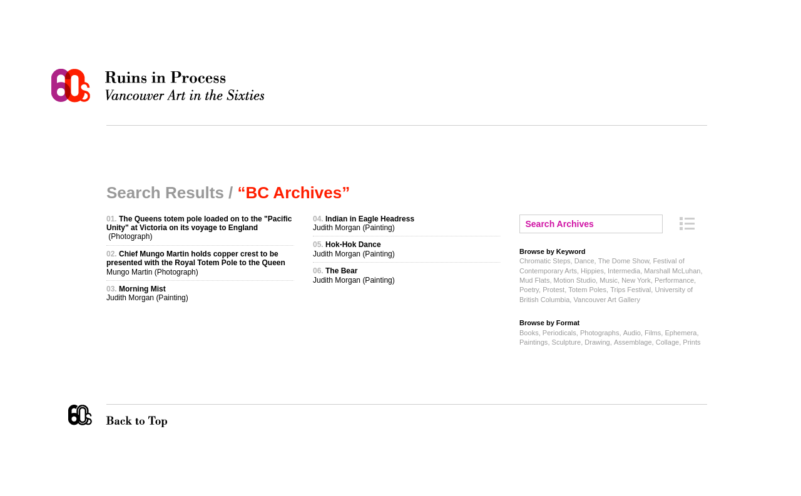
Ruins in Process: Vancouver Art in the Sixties (160, 86)
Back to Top (162, 416)
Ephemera (680, 333)
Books (529, 333)
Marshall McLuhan (672, 271)
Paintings (533, 342)
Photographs (600, 333)
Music (608, 280)
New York (636, 280)
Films (653, 333)
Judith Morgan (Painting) (147, 293)
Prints (691, 342)
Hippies (592, 271)
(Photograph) (199, 228)
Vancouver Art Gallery (606, 299)
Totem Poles (587, 289)
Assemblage (633, 342)
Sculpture (566, 342)
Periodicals (559, 333)
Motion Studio (575, 280)
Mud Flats (534, 280)
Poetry (529, 289)
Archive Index (687, 223)
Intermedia (624, 271)
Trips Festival (630, 289)
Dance (584, 261)
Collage (667, 342)
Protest (553, 289)
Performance (674, 280)
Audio (632, 333)
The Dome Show (624, 261)
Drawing (597, 342)
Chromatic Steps (545, 261)
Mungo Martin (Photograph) (195, 263)
